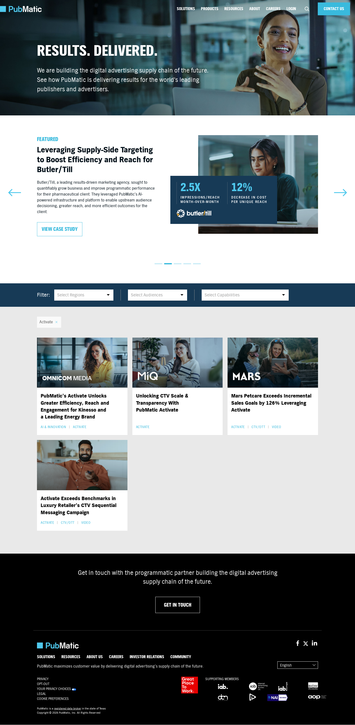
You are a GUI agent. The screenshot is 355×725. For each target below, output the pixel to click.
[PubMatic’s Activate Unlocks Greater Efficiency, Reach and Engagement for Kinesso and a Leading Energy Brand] (82, 363)
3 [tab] (177, 263)
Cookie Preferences (53, 699)
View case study (60, 229)
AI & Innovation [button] (53, 427)
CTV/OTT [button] (258, 427)
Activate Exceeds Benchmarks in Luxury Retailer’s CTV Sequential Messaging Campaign (78, 505)
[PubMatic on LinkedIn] (315, 644)
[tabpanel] (177, 185)
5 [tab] (197, 263)
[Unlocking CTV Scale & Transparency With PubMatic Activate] (177, 363)
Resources (233, 8)
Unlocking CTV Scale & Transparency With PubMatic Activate (162, 403)
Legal (41, 694)
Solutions (186, 8)
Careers (273, 8)
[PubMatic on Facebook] (298, 644)
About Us (95, 657)
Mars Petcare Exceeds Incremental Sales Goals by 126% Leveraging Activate (271, 403)
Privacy (43, 679)
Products (209, 8)
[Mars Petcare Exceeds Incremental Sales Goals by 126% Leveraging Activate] (273, 363)
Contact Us (334, 8)
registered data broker (67, 708)
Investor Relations (147, 657)
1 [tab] (158, 263)
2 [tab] (168, 263)
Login (291, 8)
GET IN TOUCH (177, 605)
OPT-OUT (43, 684)
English (286, 665)
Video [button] (276, 427)
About (254, 8)
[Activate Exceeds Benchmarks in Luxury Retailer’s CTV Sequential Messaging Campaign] (82, 465)
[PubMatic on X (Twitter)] (306, 644)
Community (180, 657)
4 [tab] (187, 263)
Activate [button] (79, 427)
